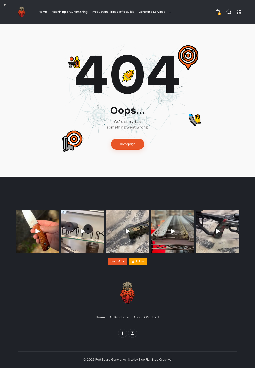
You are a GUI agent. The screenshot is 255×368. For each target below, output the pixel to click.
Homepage (127, 144)
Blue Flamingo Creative (155, 359)
